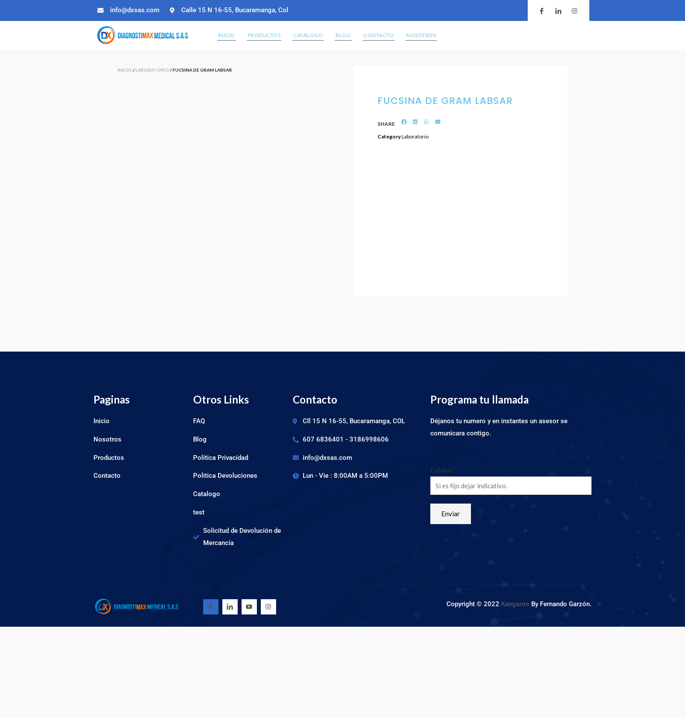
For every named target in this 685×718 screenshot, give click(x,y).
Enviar (450, 514)
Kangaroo (516, 604)
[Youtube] (249, 606)
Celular (441, 470)
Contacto (378, 35)
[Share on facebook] (404, 122)
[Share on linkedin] (416, 122)
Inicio (226, 35)
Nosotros (421, 35)
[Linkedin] (230, 606)
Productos (264, 35)
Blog (343, 35)
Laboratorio (152, 69)
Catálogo (308, 35)
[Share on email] (438, 122)
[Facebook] (210, 606)
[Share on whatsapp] (427, 122)
